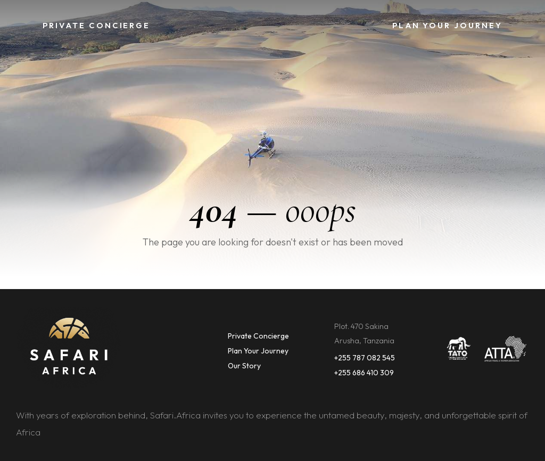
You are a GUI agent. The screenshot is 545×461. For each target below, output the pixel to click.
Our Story (244, 366)
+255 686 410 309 (364, 372)
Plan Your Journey (258, 351)
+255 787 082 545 (364, 358)
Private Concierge (258, 336)
